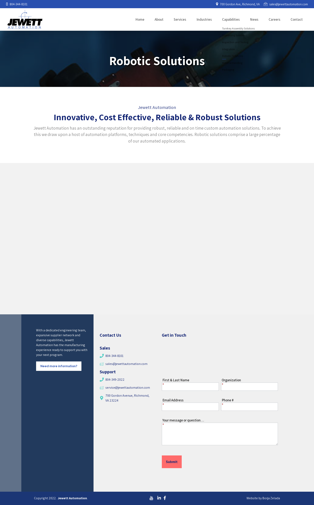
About (159, 19)
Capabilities (231, 19)
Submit (172, 462)
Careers (274, 19)
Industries (204, 19)
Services (180, 19)
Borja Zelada (271, 498)
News (254, 19)
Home (139, 19)
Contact (297, 19)
